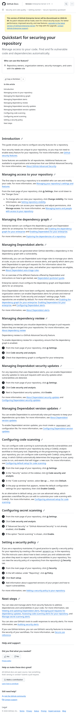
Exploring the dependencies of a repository (45, 236)
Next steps (11, 599)
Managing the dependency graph (27, 219)
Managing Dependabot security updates (32, 366)
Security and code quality (16, 10)
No (16, 656)
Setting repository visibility (33, 202)
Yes (6, 656)
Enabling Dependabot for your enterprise (48, 231)
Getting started (34, 10)
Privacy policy (6, 661)
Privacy (29, 711)
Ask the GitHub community (14, 696)
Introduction (12, 139)
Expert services (54, 711)
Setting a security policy (20, 542)
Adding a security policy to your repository (45, 590)
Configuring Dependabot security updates (21, 400)
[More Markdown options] (23, 79)
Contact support (9, 699)
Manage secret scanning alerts (16, 616)
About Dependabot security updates (42, 397)
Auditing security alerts (28, 624)
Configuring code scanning (22, 439)
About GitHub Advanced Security (41, 166)
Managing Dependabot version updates (31, 408)
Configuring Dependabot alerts (30, 305)
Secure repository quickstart (54, 10)
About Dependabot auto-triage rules (22, 270)
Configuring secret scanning (23, 510)
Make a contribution (13, 680)
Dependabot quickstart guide (51, 278)
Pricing (43, 711)
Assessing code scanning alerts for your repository (45, 613)
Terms (22, 711)
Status (36, 711)
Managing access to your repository (29, 174)
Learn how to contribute (10, 684)
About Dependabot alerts (37, 310)
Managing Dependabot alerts (24, 245)
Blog (64, 711)
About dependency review (14, 330)
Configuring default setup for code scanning (26, 463)
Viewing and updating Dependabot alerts (20, 610)
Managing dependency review (24, 318)
